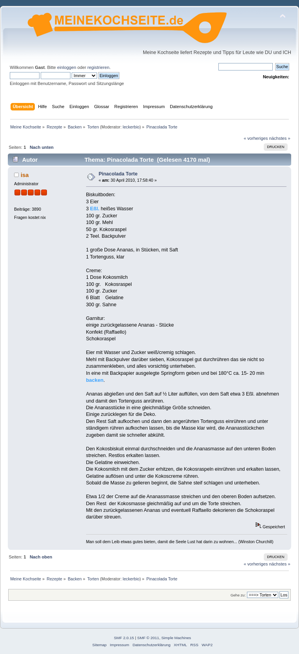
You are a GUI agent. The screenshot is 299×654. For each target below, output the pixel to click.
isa (25, 175)
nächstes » (279, 138)
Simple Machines (176, 638)
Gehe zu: (238, 595)
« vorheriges (256, 138)
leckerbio (131, 127)
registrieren (98, 67)
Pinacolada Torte (118, 174)
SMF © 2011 (148, 638)
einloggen (66, 67)
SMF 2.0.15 (124, 638)
